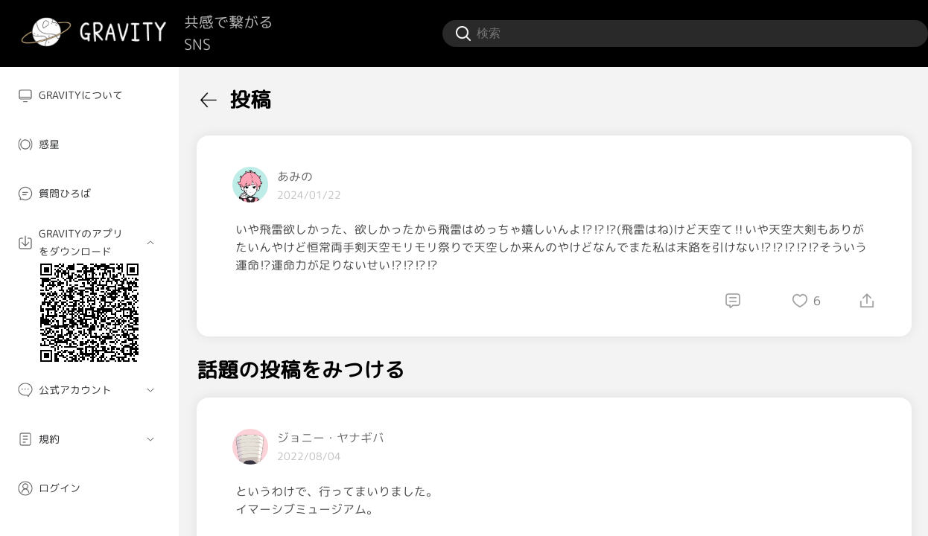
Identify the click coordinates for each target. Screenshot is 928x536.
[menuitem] (89, 95)
